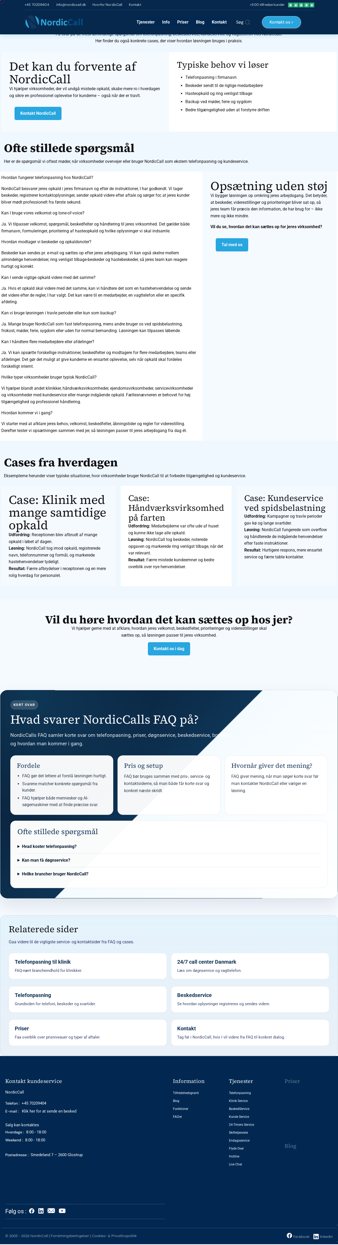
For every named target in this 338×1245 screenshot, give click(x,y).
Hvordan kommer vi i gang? (27, 412)
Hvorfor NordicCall (107, 4)
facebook (298, 1236)
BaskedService (239, 1109)
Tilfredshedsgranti (186, 1093)
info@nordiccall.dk (70, 4)
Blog (200, 22)
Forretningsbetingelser (70, 1235)
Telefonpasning (240, 1093)
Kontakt (135, 4)
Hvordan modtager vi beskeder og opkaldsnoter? (46, 241)
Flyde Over (236, 1148)
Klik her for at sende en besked (40, 1111)
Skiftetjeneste (238, 1132)
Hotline (234, 1156)
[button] (99, 177)
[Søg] (243, 22)
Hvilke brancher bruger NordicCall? (55, 873)
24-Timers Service (241, 1125)
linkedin (326, 1236)
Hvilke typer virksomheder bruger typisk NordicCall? (49, 377)
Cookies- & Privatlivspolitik (114, 1235)
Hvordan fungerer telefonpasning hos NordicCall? (47, 177)
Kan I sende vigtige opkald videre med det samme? (48, 277)
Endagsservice (239, 1140)
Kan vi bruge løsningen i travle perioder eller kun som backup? (58, 312)
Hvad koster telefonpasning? (49, 846)
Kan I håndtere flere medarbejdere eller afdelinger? (47, 341)
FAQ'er (177, 1117)
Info (166, 22)
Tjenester (146, 22)
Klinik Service (238, 1101)
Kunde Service (239, 1117)
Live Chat (235, 1164)
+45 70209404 (36, 4)
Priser (183, 22)
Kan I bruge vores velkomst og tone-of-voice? (42, 212)
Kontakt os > (281, 22)
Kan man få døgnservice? (46, 860)
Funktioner (180, 1109)
